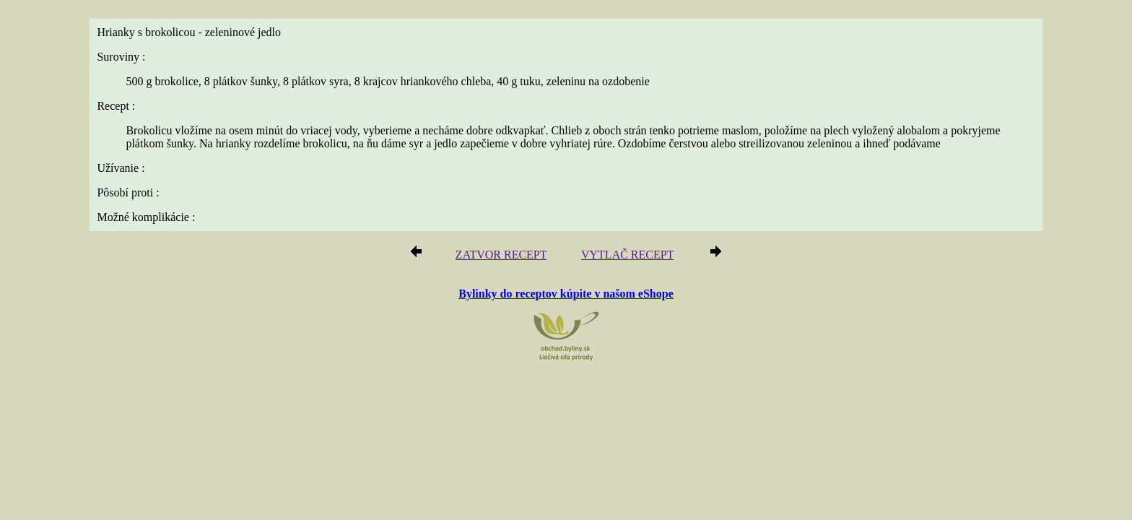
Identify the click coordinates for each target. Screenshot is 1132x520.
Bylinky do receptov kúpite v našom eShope (566, 294)
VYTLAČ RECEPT (623, 256)
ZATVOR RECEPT (506, 256)
